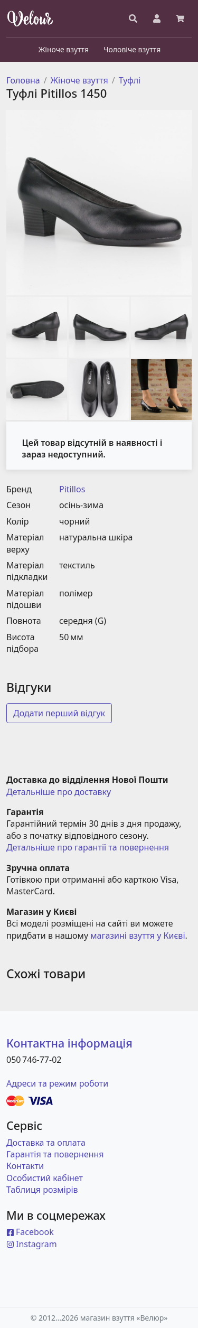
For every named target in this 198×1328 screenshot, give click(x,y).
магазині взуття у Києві (137, 935)
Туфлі (130, 80)
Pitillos (72, 489)
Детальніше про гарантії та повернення (87, 847)
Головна (23, 80)
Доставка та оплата (46, 1142)
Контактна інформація (69, 1043)
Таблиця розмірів (42, 1189)
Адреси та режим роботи (57, 1083)
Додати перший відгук (59, 713)
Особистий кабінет (44, 1178)
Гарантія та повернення (55, 1154)
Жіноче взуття (79, 80)
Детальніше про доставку (58, 792)
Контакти (25, 1166)
